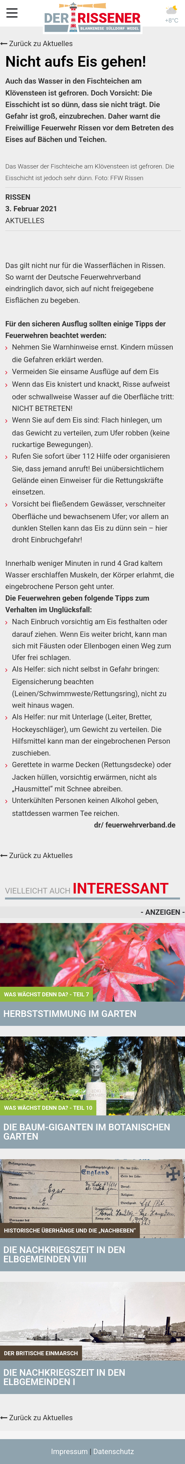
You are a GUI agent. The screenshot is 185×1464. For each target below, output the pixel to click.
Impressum (69, 1451)
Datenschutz (113, 1451)
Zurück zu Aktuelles (36, 43)
